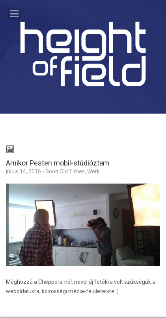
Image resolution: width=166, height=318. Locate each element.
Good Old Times (65, 171)
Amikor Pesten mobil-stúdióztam (57, 163)
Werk (93, 171)
